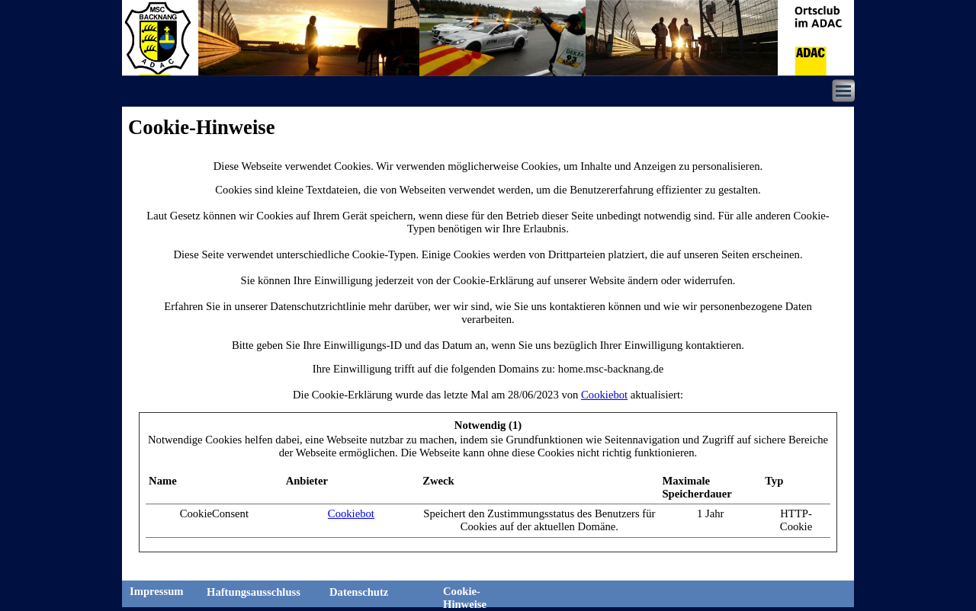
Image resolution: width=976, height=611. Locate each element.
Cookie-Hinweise (464, 597)
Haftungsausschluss (253, 592)
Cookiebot (604, 395)
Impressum (157, 591)
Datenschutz (358, 592)
